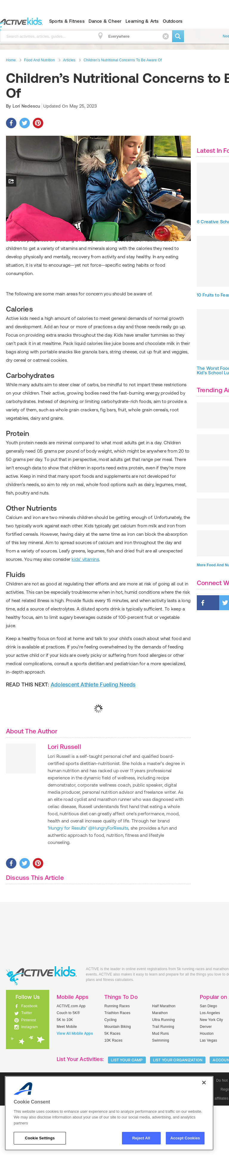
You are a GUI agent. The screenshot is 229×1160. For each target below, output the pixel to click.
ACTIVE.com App (71, 1060)
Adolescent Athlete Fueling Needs (93, 739)
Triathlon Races (117, 1067)
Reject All (141, 1138)
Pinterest (28, 1074)
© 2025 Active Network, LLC (173, 1153)
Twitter (26, 1067)
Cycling (110, 1074)
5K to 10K (65, 1074)
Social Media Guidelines (83, 1153)
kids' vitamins (85, 613)
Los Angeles (210, 1067)
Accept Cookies (185, 1138)
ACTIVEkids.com (41, 1030)
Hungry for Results (67, 882)
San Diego (208, 1060)
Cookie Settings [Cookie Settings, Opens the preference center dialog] (40, 1138)
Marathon (160, 1067)
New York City (211, 1074)
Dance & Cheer (105, 21)
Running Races (117, 1060)
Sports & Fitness (67, 21)
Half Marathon (164, 1060)
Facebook (29, 1060)
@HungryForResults (108, 882)
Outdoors (172, 21)
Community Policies (126, 1153)
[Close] (204, 1082)
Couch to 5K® (68, 1067)
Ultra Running (163, 1074)
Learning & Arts (142, 21)
